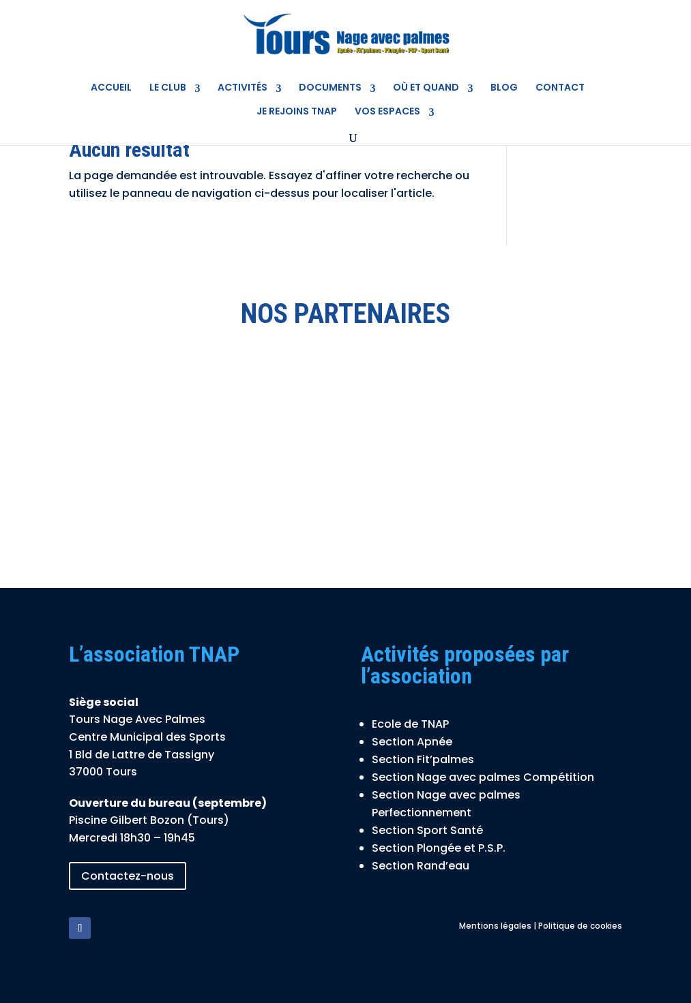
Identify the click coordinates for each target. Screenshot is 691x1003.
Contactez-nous (127, 876)
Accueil (111, 88)
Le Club (167, 88)
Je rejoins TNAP (296, 112)
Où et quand (426, 88)
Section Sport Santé (427, 830)
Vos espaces (387, 112)
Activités (242, 88)
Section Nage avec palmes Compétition (483, 777)
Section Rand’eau (420, 866)
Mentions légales (495, 925)
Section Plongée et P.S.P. (438, 848)
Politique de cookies (580, 925)
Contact (560, 88)
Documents (330, 88)
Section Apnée (412, 742)
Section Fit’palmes (423, 759)
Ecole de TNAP (410, 724)
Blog (504, 88)
